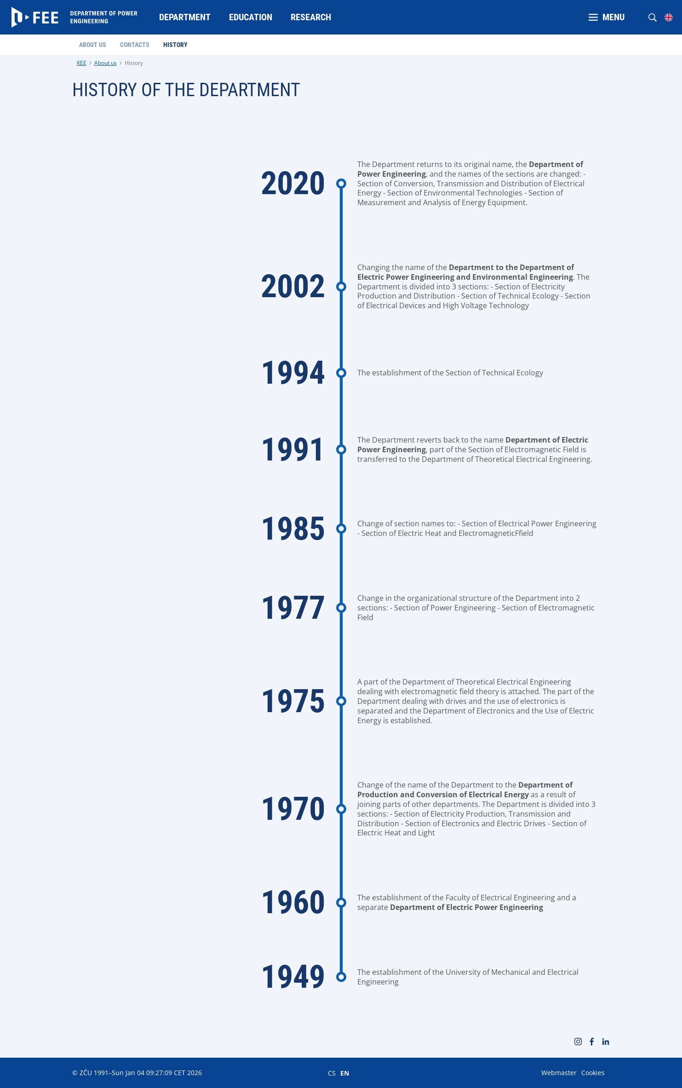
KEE (81, 63)
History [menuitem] (175, 44)
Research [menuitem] (311, 17)
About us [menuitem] (92, 44)
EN (344, 1073)
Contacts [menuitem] (134, 44)
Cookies (593, 1072)
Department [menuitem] (185, 17)
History (134, 63)
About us (105, 63)
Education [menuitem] (250, 17)
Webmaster (559, 1072)
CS (332, 1073)
